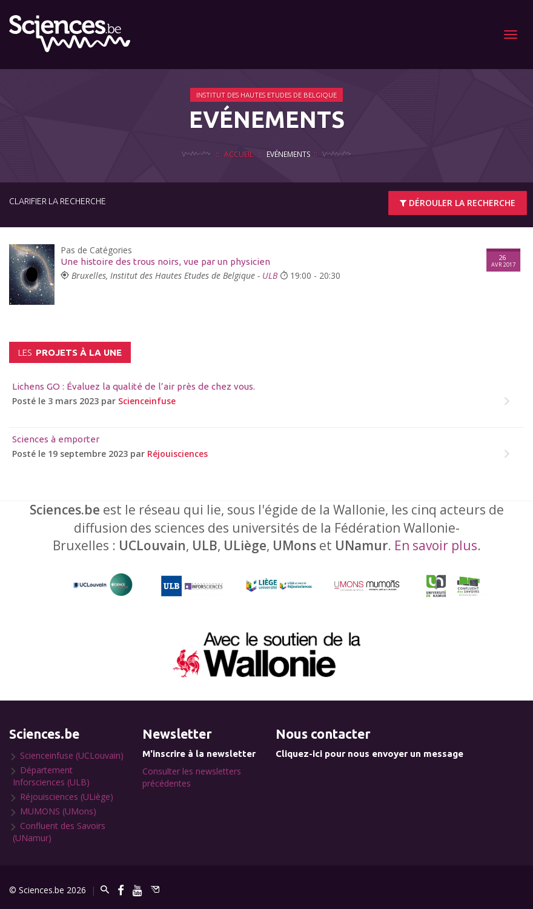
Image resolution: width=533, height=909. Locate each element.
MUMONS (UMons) (58, 811)
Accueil (238, 154)
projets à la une (70, 352)
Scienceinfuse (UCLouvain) (72, 755)
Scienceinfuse (147, 401)
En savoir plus (435, 545)
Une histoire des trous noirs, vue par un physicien (165, 261)
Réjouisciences (177, 453)
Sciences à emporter (55, 439)
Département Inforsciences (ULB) (51, 776)
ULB (269, 275)
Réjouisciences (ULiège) (66, 796)
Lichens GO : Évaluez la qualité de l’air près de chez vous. (133, 386)
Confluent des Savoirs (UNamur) (59, 832)
